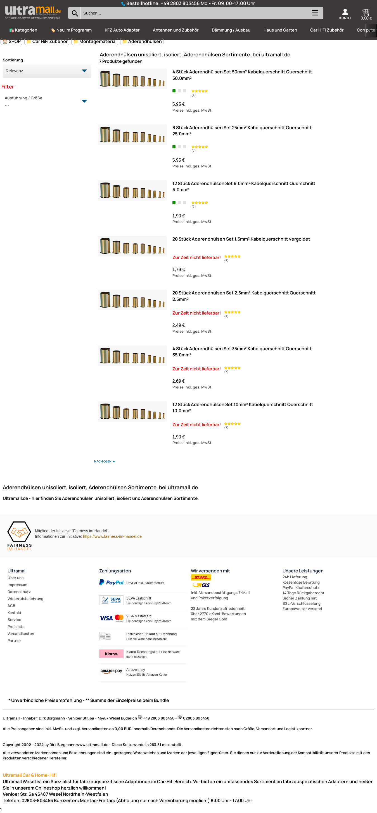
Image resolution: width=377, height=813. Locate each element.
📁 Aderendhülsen (142, 41)
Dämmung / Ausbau (231, 30)
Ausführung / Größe (44, 101)
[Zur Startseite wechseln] (32, 21)
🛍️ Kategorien (23, 30)
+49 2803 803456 (180, 3)
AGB (11, 605)
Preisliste (16, 626)
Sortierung (13, 60)
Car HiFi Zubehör (327, 30)
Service (14, 619)
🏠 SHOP (11, 41)
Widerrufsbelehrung (25, 598)
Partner (14, 640)
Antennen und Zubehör (176, 30)
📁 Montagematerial (95, 41)
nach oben (103, 461)
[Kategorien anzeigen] (314, 15)
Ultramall (17, 571)
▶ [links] (371, 30)
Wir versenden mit (210, 571)
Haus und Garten (280, 30)
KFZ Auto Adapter (122, 30)
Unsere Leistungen (303, 571)
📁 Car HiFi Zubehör (47, 41)
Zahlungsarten (115, 571)
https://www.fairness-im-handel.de (112, 536)
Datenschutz (19, 591)
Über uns (15, 577)
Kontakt (15, 612)
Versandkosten (21, 633)
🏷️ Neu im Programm (71, 30)
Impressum (17, 584)
